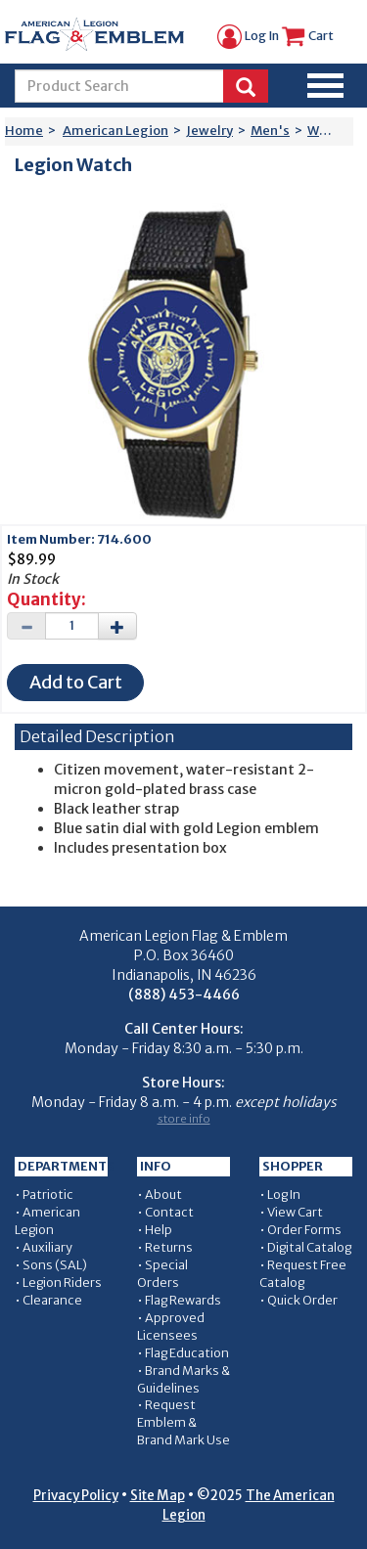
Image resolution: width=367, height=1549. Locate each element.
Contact (169, 1212)
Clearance (52, 1300)
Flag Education (187, 1353)
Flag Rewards (183, 1300)
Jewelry (209, 130)
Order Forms (304, 1229)
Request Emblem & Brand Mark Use (183, 1422)
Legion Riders (62, 1282)
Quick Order (302, 1300)
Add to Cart (75, 682)
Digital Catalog (309, 1247)
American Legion (115, 130)
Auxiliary (47, 1247)
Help (158, 1229)
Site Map (157, 1495)
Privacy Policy (75, 1495)
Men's (270, 130)
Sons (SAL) (55, 1265)
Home (24, 130)
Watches (334, 130)
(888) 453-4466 (184, 994)
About (163, 1194)
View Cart (295, 1212)
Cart (307, 35)
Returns (169, 1247)
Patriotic (48, 1194)
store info (184, 1119)
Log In (248, 35)
